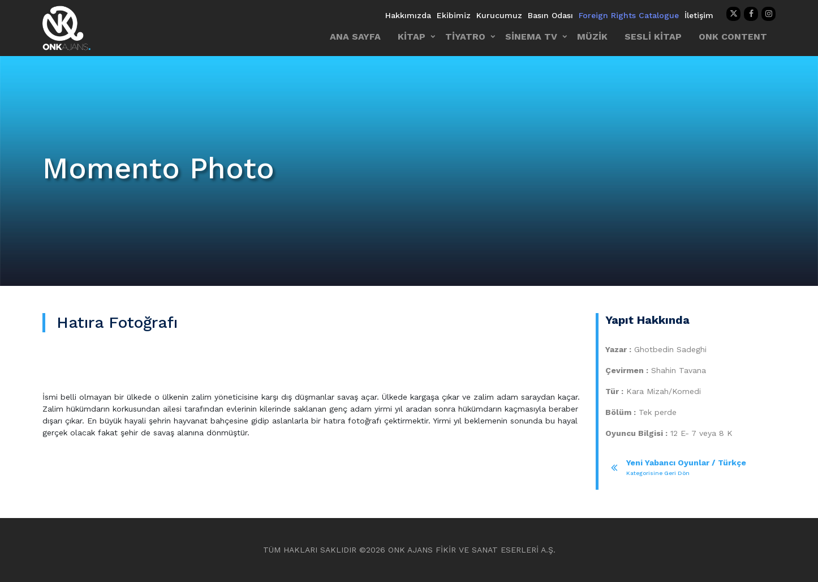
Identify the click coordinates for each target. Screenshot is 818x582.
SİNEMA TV (531, 36)
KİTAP (411, 36)
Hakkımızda (408, 15)
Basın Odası (550, 15)
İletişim (698, 15)
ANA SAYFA (355, 36)
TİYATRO (465, 36)
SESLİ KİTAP (653, 36)
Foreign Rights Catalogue (629, 15)
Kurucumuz (499, 15)
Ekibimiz (454, 15)
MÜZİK (592, 36)
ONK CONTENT (733, 36)
